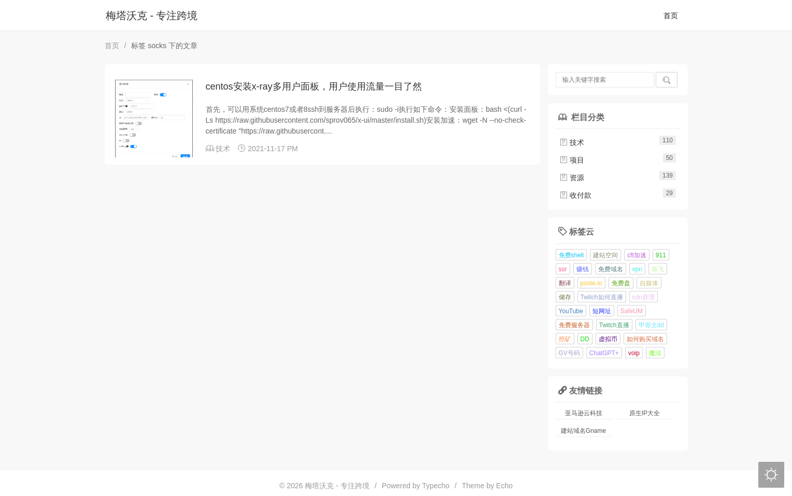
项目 (571, 160)
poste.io (591, 283)
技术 (223, 148)
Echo (504, 486)
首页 (670, 15)
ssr (563, 269)
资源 (571, 177)
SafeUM (631, 311)
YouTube (571, 311)
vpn (637, 269)
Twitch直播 (614, 325)
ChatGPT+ (604, 353)
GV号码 (569, 353)
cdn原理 (643, 297)
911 (661, 255)
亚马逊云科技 (583, 413)
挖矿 (565, 339)
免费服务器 (574, 325)
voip (634, 353)
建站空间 (605, 255)
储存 (565, 297)
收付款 (575, 195)
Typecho (435, 486)
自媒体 (649, 283)
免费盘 (621, 283)
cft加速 (636, 255)
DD (585, 339)
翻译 (565, 283)
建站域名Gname (583, 430)
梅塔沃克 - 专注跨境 (151, 15)
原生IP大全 (644, 413)
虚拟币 (608, 339)
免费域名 (610, 269)
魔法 (655, 353)
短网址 (601, 311)
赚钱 (582, 269)
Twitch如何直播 (602, 297)
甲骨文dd (651, 325)
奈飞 (658, 269)
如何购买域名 (645, 339)
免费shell (571, 255)
